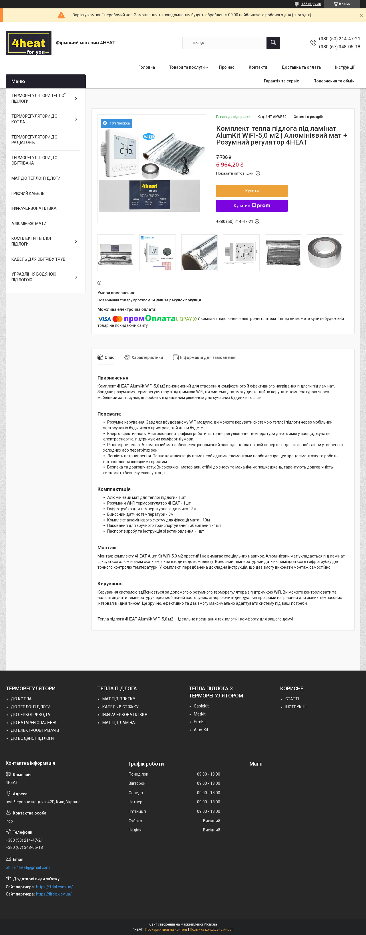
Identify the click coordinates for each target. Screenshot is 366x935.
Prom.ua (210, 924)
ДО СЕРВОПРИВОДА (30, 714)
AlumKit (201, 730)
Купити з (252, 205)
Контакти (258, 67)
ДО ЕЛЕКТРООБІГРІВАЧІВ (35, 730)
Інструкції (345, 67)
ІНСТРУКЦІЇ (296, 707)
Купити (252, 191)
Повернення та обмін (334, 81)
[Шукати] (273, 43)
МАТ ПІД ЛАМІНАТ (119, 722)
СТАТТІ (292, 699)
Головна (146, 67)
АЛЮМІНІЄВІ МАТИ (28, 223)
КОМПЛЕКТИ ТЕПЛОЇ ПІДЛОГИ (31, 241)
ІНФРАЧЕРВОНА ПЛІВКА (34, 208)
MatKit (200, 714)
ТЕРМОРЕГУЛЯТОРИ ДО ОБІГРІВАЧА (34, 160)
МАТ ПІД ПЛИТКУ (118, 699)
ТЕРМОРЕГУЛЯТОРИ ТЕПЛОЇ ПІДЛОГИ (38, 98)
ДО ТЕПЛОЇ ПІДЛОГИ (30, 707)
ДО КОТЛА (21, 699)
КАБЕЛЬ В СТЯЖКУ (120, 707)
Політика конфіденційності (212, 930)
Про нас (226, 67)
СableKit (201, 706)
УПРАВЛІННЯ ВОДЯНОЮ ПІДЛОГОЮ (33, 277)
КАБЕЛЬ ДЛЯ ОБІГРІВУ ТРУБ (38, 259)
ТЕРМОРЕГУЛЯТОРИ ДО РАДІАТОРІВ (34, 140)
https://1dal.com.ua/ (54, 887)
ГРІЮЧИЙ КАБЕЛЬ (28, 193)
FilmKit (200, 721)
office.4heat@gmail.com (28, 867)
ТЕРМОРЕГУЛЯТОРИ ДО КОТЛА (34, 119)
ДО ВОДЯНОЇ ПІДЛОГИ (32, 738)
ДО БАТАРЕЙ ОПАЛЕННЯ (34, 722)
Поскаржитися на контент (166, 930)
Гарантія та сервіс (281, 81)
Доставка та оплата (301, 67)
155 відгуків (311, 4)
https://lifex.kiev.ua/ (54, 894)
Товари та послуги (187, 67)
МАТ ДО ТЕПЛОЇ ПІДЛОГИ (35, 178)
